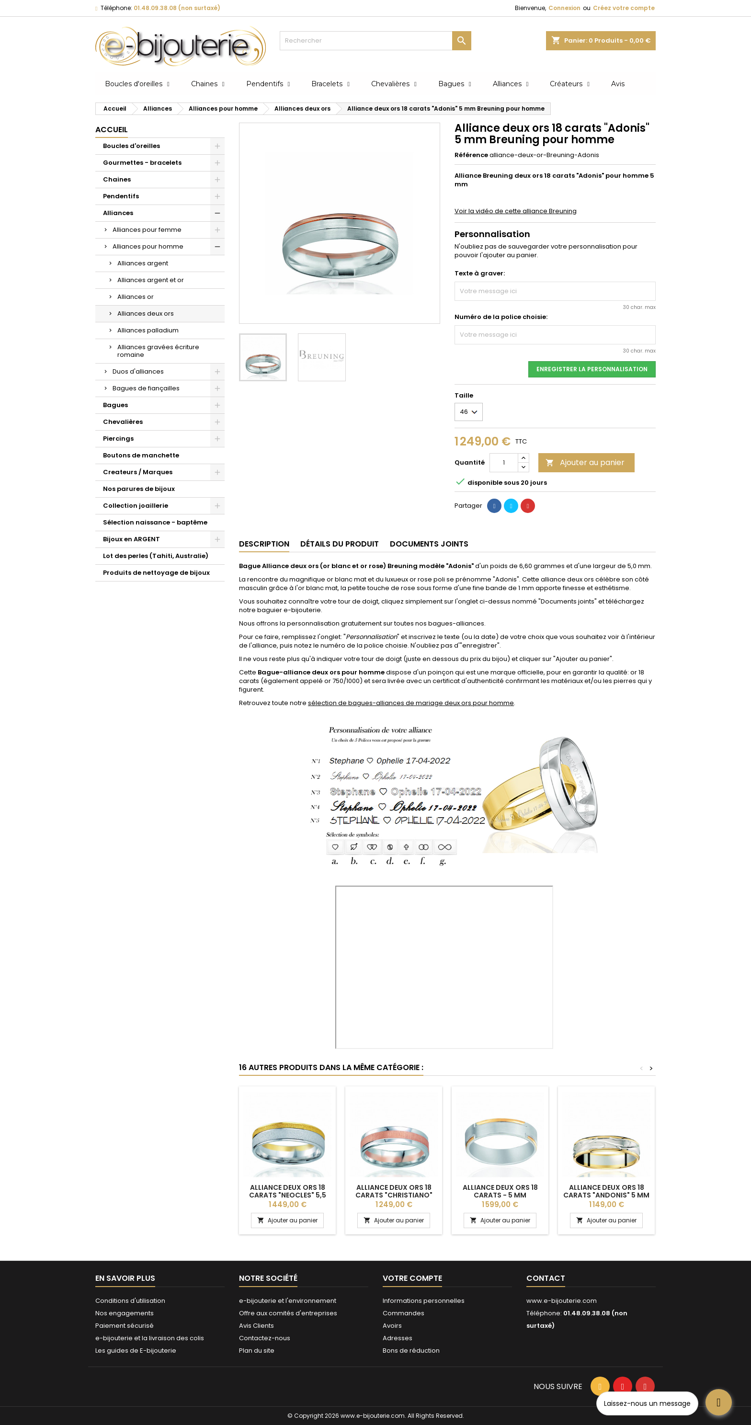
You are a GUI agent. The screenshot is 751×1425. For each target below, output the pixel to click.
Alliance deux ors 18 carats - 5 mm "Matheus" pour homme (500, 1195)
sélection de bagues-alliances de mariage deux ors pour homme (411, 702)
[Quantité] (503, 462)
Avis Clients (256, 1325)
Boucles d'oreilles (131, 145)
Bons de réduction (411, 1350)
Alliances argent (142, 263)
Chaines (117, 179)
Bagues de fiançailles (146, 388)
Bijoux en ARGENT (131, 539)
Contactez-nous (264, 1338)
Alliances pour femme (147, 229)
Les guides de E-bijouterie (135, 1350)
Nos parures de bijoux (139, 488)
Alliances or (135, 296)
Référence (471, 155)
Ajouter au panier (585, 462)
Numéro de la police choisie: (501, 317)
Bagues (115, 405)
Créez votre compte (624, 8)
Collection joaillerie (135, 505)
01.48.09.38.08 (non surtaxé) (177, 8)
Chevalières (123, 421)
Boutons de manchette (141, 455)
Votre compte (412, 1278)
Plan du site (256, 1350)
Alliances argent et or (150, 280)
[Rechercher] (375, 40)
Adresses (397, 1338)
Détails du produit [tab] (339, 543)
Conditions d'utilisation (130, 1300)
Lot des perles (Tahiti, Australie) (155, 555)
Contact (545, 1278)
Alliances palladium (148, 330)
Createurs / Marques (137, 472)
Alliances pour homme (148, 246)
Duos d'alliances (138, 371)
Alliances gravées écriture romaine (158, 350)
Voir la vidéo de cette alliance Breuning (516, 211)
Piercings (118, 438)
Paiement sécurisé (124, 1325)
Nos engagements (124, 1313)
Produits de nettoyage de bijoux (156, 572)
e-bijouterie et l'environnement (287, 1300)
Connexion (564, 8)
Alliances (118, 212)
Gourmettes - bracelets (142, 162)
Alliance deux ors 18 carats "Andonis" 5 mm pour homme (606, 1195)
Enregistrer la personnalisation (592, 369)
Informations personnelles (424, 1300)
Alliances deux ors (145, 313)
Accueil (111, 129)
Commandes (403, 1313)
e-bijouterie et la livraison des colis (149, 1338)
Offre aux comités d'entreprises (288, 1313)
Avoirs (392, 1325)
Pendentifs (121, 196)
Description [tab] (264, 543)
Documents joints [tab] (429, 543)
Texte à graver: (480, 273)
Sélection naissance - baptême (155, 522)
